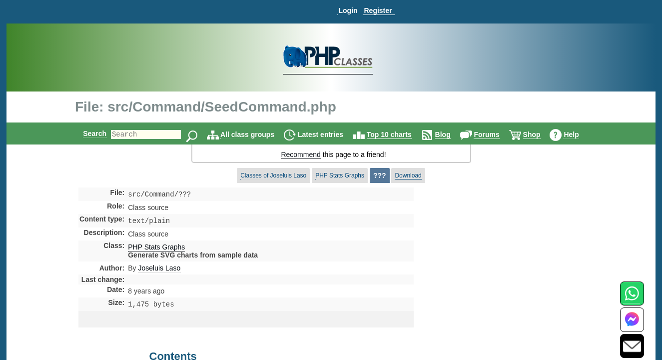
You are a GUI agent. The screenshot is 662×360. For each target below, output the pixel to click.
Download (408, 175)
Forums (495, 134)
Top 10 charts (397, 134)
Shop (540, 134)
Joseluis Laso (159, 270)
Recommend (300, 154)
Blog (451, 134)
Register (378, 10)
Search (86, 134)
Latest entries (329, 134)
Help (579, 134)
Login (347, 10)
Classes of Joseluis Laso (273, 175)
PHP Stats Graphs (339, 175)
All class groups (256, 134)
